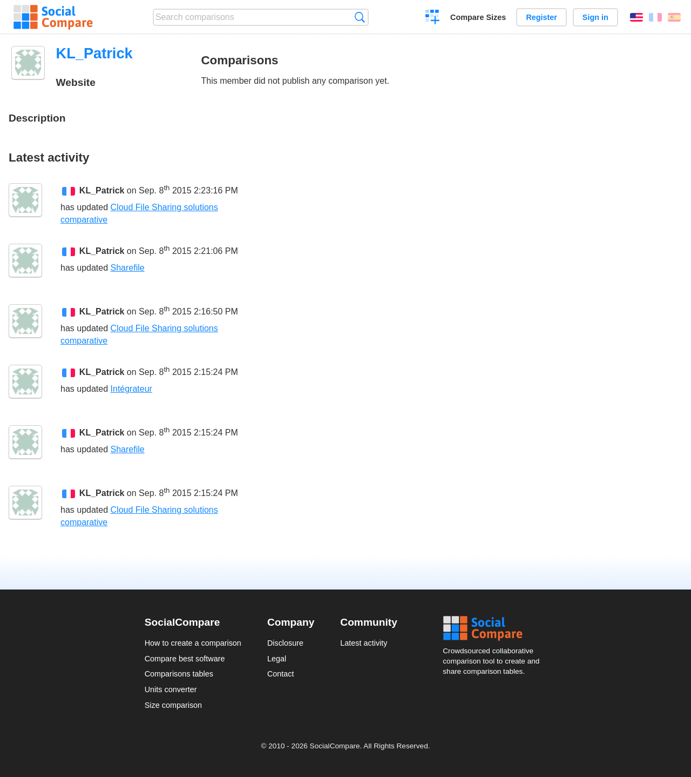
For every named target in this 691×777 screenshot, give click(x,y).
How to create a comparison (193, 643)
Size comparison (173, 705)
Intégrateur (131, 388)
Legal (276, 658)
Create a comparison (432, 18)
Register (541, 17)
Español (674, 17)
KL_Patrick (102, 190)
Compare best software (185, 658)
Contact (280, 673)
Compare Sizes (478, 17)
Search (360, 17)
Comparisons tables (179, 673)
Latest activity (363, 643)
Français (655, 17)
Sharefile (128, 267)
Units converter (171, 689)
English (636, 17)
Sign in (595, 17)
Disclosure (285, 643)
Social (494, 628)
